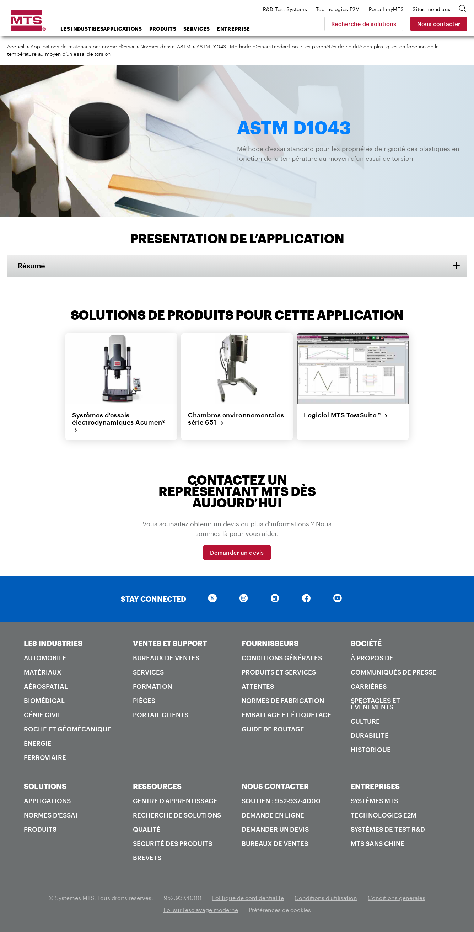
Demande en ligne (273, 815)
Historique (371, 749)
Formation (152, 686)
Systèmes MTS (374, 801)
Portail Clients (160, 715)
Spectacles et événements (375, 704)
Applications (122, 29)
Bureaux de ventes (166, 658)
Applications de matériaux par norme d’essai (82, 46)
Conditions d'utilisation (326, 897)
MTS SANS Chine (377, 843)
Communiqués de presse (393, 672)
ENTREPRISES (375, 786)
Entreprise (233, 29)
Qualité (147, 829)
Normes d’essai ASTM (165, 46)
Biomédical (44, 700)
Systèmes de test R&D (388, 829)
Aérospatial (46, 686)
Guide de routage (273, 729)
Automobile (45, 658)
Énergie (38, 743)
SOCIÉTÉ (366, 643)
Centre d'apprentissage (175, 801)
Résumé (31, 265)
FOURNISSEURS (270, 643)
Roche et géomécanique (67, 729)
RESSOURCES (157, 786)
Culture (365, 721)
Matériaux (42, 672)
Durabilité (370, 735)
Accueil (15, 46)
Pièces (144, 700)
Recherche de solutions (364, 23)
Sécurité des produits (172, 843)
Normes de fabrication (283, 700)
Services (196, 29)
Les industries (79, 29)
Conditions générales (282, 658)
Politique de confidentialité (248, 897)
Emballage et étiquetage (287, 715)
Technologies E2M (383, 815)
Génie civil (42, 715)
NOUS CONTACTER (275, 786)
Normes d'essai (50, 815)
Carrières (369, 686)
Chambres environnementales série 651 (236, 418)
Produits (162, 29)
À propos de (372, 658)
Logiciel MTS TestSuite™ (346, 415)
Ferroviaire (45, 757)
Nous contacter (438, 23)
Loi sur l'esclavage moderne (200, 909)
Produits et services (279, 672)
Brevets (147, 858)
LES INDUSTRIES (53, 643)
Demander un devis (237, 552)
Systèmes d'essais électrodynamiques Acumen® (119, 422)
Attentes (258, 686)
